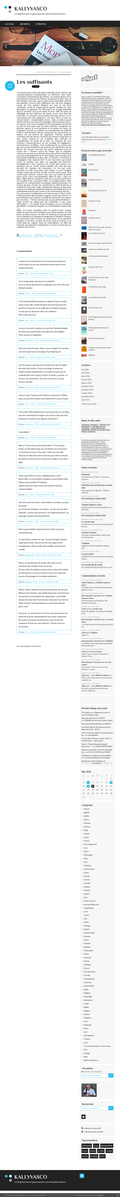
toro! (86, 1043)
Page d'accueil (51, 72)
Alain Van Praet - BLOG (90, 729)
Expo (86, 858)
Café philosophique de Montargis (97, 758)
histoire (87, 880)
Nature (86, 929)
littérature (21, 237)
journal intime (38, 237)
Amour (86, 819)
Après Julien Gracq (98, 428)
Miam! (86, 922)
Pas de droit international (91, 724)
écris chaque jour (50, 235)
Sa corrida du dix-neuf (91, 565)
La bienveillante (65, 72)
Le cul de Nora (88, 522)
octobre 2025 (86, 393)
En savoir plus (99, 1195)
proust (84, 1151)
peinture (87, 947)
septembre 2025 (87, 396)
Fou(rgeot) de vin (98, 426)
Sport (86, 1028)
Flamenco (87, 865)
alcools (87, 809)
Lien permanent (24, 235)
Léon (83, 609)
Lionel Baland (93, 735)
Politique (87, 965)
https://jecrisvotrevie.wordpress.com (95, 125)
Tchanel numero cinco (91, 505)
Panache (87, 943)
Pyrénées (87, 982)
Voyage (87, 1053)
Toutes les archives (89, 404)
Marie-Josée (29, 555)
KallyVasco (30, 9)
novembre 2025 (87, 390)
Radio (86, 989)
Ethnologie (88, 855)
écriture (29, 237)
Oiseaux (87, 936)
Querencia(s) (89, 986)
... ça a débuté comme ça (100, 675)
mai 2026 (85, 369)
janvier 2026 (86, 383)
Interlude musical (88, 718)
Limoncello (40, 72)
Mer (85, 919)
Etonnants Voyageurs (89, 424)
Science (87, 1014)
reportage (88, 996)
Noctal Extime (89, 933)
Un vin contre (87, 554)
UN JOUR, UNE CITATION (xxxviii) (94, 727)
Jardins (86, 894)
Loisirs (86, 915)
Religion (87, 993)
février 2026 (86, 379)
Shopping (87, 1025)
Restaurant (88, 1000)
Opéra (86, 940)
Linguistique (89, 908)
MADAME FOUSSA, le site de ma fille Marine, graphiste (95, 431)
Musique (87, 926)
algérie (86, 812)
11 (88, 786)
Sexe (86, 1021)
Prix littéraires (89, 972)
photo (102, 1156)
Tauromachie (89, 1035)
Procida (87, 975)
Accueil (9, 24)
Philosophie (88, 950)
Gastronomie (89, 869)
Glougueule (85, 426)
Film (85, 862)
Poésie (86, 961)
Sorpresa (85, 474)
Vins (85, 1050)
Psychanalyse (89, 979)
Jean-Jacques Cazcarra (91, 596)
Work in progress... (91, 1060)
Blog (86, 830)
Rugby (86, 1007)
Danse (86, 837)
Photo (86, 954)
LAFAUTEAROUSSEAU (104, 746)
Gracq (86, 873)
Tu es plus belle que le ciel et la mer (97, 1046)
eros (85, 848)
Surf (85, 1032)
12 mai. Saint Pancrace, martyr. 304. (95, 738)
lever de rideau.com (91, 904)
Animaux (87, 823)
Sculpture (87, 1018)
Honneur (87, 883)
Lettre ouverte (89, 901)
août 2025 (85, 400)
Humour (87, 890)
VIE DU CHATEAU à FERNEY (99, 752)
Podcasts (87, 958)
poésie (92, 1151)
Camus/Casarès (88, 532)
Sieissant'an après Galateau (92, 761)
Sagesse (87, 1011)
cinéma (86, 834)
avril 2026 (85, 373)
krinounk (28, 582)
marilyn (85, 1156)
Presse (86, 968)
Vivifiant (85, 543)
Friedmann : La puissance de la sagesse (96, 755)
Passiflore (85, 428)
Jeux (85, 897)
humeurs (87, 887)
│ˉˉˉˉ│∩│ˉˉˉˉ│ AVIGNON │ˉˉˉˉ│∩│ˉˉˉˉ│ (96, 763)
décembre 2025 (87, 386)
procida (101, 1151)
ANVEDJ (108, 724)
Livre (86, 911)
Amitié (86, 816)
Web (86, 1057)
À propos (41, 24)
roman (86, 1004)
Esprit (86, 851)
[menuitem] (11, 24)
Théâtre (87, 1039)
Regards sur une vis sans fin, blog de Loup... (95, 713)
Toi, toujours (86, 712)
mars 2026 (85, 376)
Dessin (86, 841)
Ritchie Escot (105, 424)
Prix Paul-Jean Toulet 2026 (93, 498)
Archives (25, 24)
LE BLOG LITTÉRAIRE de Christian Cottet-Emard (96, 719)
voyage (109, 1151)
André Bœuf (86, 582)
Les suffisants (34, 82)
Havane (87, 876)
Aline (83, 686)
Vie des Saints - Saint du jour (92, 741)
